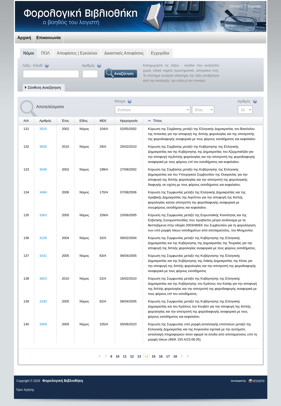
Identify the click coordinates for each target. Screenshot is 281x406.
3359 (43, 324)
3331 (43, 256)
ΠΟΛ (45, 53)
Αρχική (24, 38)
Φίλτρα (123, 101)
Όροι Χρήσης (25, 390)
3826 (43, 146)
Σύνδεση (236, 6)
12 (132, 356)
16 (160, 356)
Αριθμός (92, 65)
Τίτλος (157, 121)
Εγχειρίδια (160, 53)
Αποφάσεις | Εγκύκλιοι (77, 53)
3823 (43, 278)
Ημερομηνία (129, 121)
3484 (43, 192)
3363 (43, 215)
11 (124, 356)
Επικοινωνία (48, 38)
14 (146, 356)
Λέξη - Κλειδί (36, 65)
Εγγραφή (254, 6)
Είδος (83, 121)
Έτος (65, 121)
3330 (43, 301)
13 (139, 356)
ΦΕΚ (103, 121)
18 (175, 356)
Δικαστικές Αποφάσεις (124, 53)
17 (168, 356)
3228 (43, 238)
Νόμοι (28, 53)
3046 (43, 169)
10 (117, 356)
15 (153, 356)
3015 (43, 129)
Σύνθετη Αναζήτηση (44, 88)
